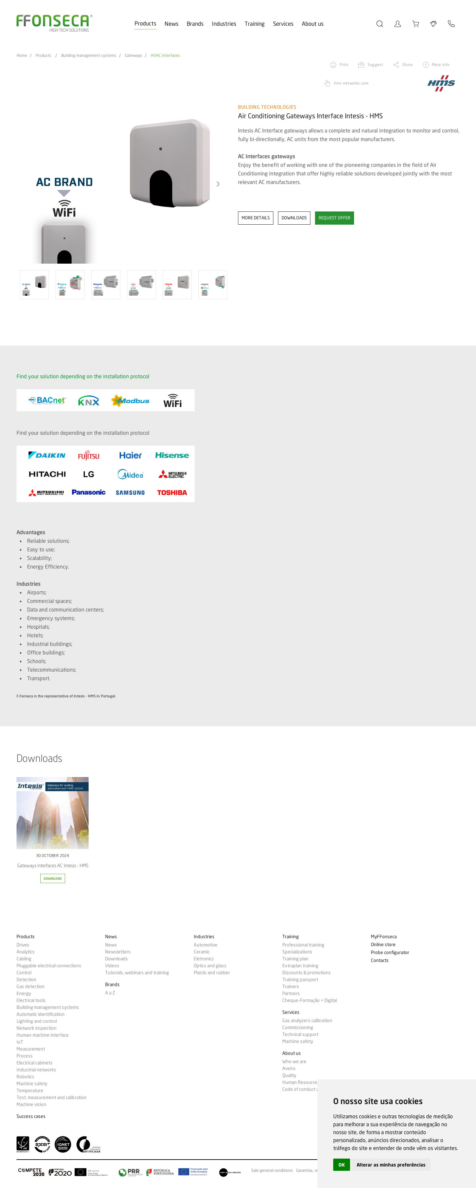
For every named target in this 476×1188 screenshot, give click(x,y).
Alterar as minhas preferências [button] (391, 1165)
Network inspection (37, 1028)
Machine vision (31, 1104)
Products (145, 23)
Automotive (206, 944)
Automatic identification (40, 1014)
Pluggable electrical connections (49, 965)
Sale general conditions (272, 1170)
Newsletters (118, 951)
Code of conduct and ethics (309, 1089)
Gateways (133, 55)
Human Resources (301, 1082)
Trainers (290, 986)
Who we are (294, 1061)
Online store (383, 944)
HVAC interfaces (165, 55)
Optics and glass (210, 965)
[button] (218, 184)
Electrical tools (31, 1000)
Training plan (295, 958)
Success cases (31, 1116)
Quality (289, 1075)
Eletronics (204, 958)
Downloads (116, 958)
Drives (23, 944)
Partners (291, 993)
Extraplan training (300, 965)
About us (313, 23)
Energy (24, 993)
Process (25, 1055)
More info (441, 64)
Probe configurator (390, 952)
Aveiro (289, 1068)
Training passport (300, 979)
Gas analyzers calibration (307, 1020)
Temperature (30, 1090)
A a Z (110, 992)
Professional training (303, 944)
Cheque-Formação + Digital (309, 1000)
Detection (26, 979)
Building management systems (88, 55)
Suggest (375, 64)
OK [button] (341, 1165)
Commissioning (297, 1027)
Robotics (25, 1076)
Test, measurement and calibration (52, 1097)
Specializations (297, 951)
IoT (20, 1042)
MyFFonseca (384, 936)
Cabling (24, 958)
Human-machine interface (43, 1035)
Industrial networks (36, 1069)
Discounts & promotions (306, 972)
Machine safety (32, 1083)
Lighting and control (37, 1021)
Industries (224, 23)
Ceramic (202, 951)
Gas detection (31, 986)
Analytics (26, 951)
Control (24, 972)
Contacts (380, 960)
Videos (112, 965)
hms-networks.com (351, 83)
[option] (123, 184)
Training (255, 23)
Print (343, 64)
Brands (195, 23)
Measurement (31, 1049)
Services (283, 23)
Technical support (300, 1034)
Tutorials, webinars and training (137, 972)
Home (22, 55)
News (171, 23)
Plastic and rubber (212, 972)
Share (407, 64)
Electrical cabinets (35, 1062)
